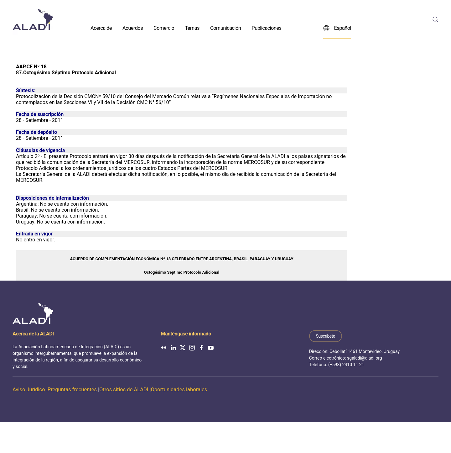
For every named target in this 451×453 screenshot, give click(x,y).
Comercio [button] (163, 28)
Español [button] (337, 28)
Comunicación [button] (225, 28)
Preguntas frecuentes (72, 389)
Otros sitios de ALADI (123, 389)
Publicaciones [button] (266, 28)
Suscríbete (325, 336)
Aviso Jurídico (29, 389)
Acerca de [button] (101, 28)
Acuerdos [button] (132, 28)
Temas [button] (192, 28)
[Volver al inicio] (33, 19)
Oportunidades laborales (179, 389)
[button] (435, 19)
